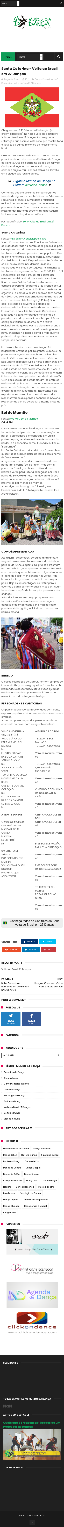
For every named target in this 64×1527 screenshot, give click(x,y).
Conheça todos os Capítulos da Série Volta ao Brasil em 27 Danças (31, 923)
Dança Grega (50, 1180)
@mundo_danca (36, 185)
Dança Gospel (33, 1167)
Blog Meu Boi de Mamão (23, 419)
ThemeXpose (38, 1515)
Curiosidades (11, 1078)
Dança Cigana (10, 1199)
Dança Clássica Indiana (16, 1084)
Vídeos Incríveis (12, 1119)
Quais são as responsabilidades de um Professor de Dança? (31, 1425)
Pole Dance (9, 1193)
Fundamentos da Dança (16, 1148)
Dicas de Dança (12, 1089)
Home (8, 57)
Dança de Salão (11, 1174)
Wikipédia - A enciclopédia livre (27, 239)
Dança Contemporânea (35, 1199)
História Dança (29, 1155)
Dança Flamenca (25, 1187)
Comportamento (12, 1180)
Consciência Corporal (35, 1206)
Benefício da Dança (14, 1072)
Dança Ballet (10, 1155)
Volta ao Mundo (12, 1113)
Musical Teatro (46, 1187)
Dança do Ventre (12, 1167)
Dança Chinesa (11, 1206)
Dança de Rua (32, 1161)
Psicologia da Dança (14, 1095)
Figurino (7, 1187)
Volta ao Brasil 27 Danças (27, 83)
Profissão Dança (11, 1161)
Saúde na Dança (12, 1101)
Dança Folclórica (44, 79)
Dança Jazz (32, 1180)
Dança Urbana (31, 1174)
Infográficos (9, 1212)
